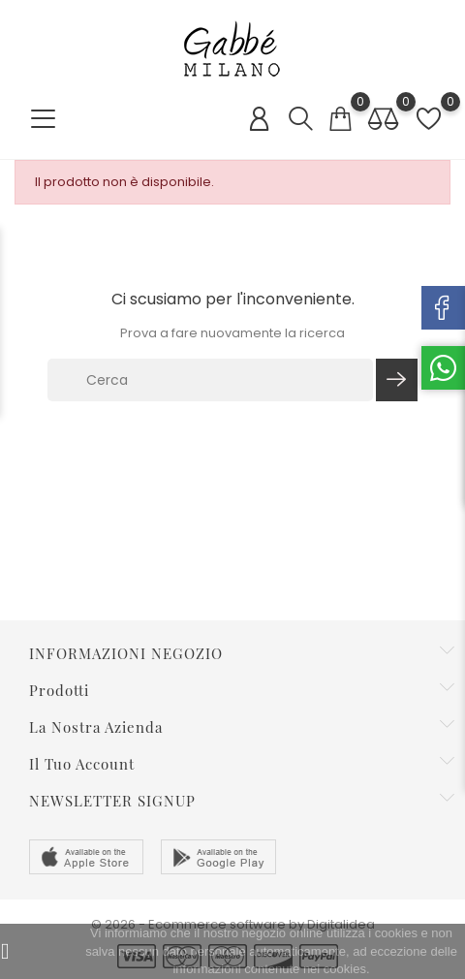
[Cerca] (210, 380)
